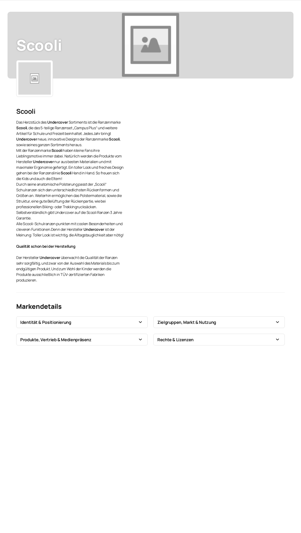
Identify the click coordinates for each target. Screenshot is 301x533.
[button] (81, 322)
